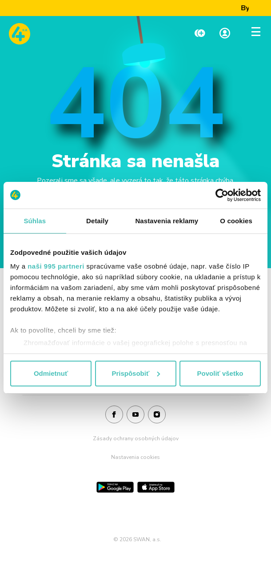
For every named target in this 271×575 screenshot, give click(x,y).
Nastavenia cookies (135, 457)
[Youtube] (135, 415)
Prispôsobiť (136, 373)
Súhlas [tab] (35, 221)
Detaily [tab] (97, 221)
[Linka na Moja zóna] (224, 34)
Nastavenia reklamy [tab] (166, 221)
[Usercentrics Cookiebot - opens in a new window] (222, 195)
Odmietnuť (51, 373)
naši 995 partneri (56, 266)
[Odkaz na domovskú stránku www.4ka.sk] (19, 33)
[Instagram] (157, 415)
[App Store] (156, 487)
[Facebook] (114, 415)
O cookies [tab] (236, 221)
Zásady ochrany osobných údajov (136, 438)
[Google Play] (115, 487)
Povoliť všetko (220, 373)
